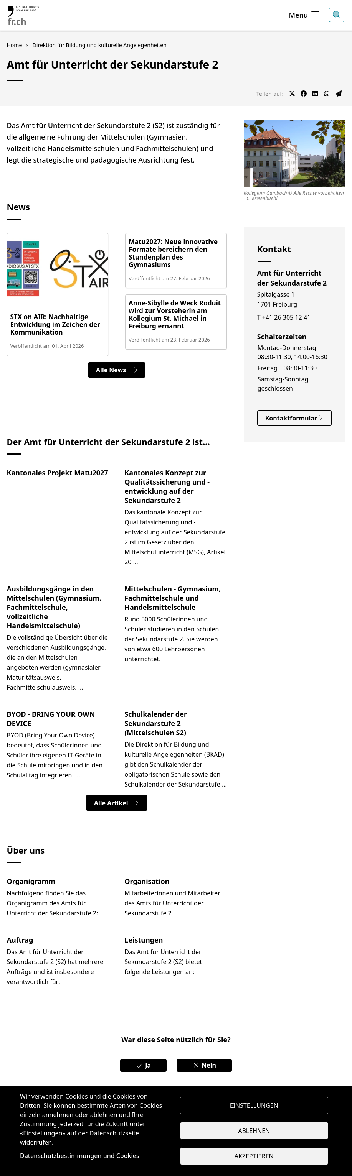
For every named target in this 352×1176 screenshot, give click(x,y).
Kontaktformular (294, 418)
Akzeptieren (254, 1157)
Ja (140, 1067)
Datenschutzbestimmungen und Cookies (79, 1155)
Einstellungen (254, 1104)
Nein (207, 1067)
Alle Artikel (117, 804)
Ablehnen (254, 1131)
